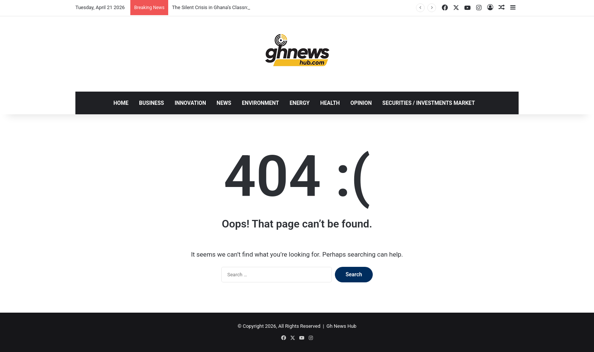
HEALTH (330, 103)
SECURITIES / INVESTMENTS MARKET (428, 103)
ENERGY (299, 103)
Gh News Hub (341, 326)
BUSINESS (151, 103)
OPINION (361, 103)
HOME (120, 103)
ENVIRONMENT (260, 103)
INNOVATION (190, 103)
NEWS (224, 103)
